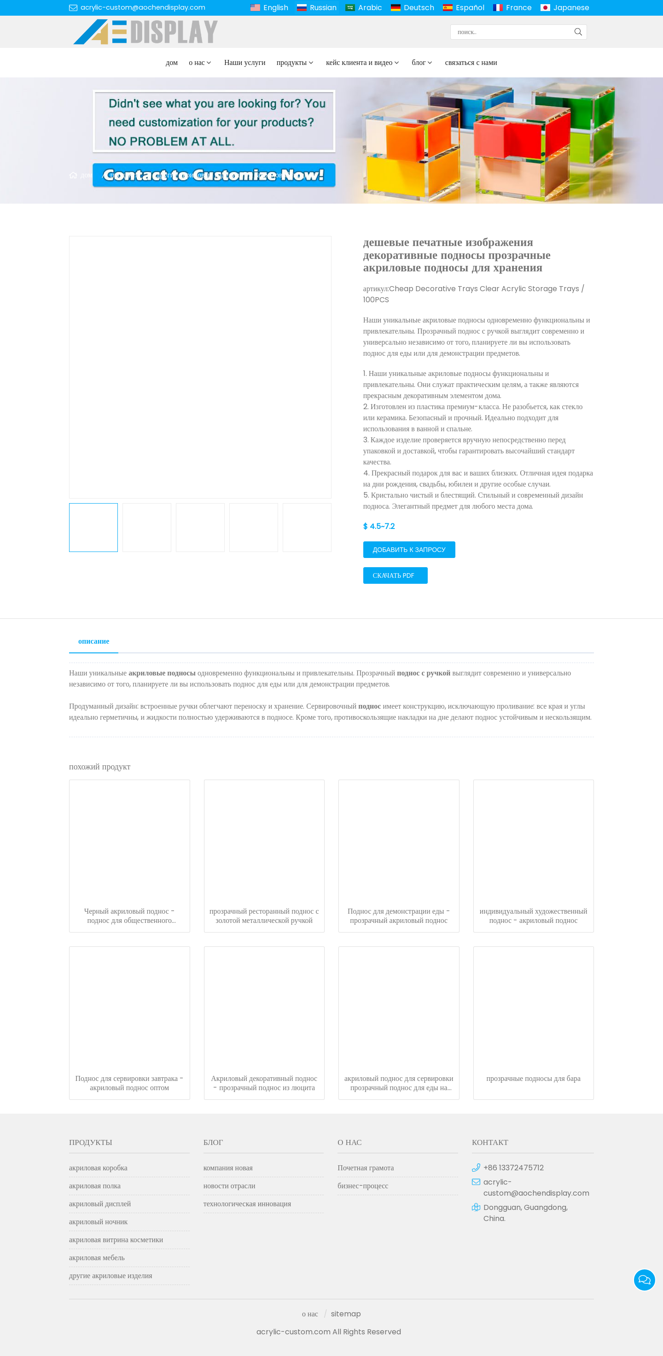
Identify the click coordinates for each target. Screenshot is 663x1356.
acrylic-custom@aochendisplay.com (143, 7)
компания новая (228, 1167)
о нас (197, 62)
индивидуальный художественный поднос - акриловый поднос (533, 916)
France (519, 7)
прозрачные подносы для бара (533, 1078)
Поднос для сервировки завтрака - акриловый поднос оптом (129, 1083)
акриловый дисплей (100, 1203)
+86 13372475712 (513, 1167)
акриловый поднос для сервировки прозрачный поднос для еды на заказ (398, 1083)
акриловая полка (95, 1185)
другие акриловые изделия (197, 175)
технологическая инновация (247, 1203)
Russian (323, 7)
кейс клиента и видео (359, 62)
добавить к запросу (409, 549)
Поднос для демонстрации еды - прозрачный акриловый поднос (399, 916)
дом (172, 62)
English (275, 7)
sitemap (346, 1314)
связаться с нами (471, 62)
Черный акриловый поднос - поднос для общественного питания (129, 916)
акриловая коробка (98, 1167)
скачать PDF (393, 575)
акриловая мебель (97, 1257)
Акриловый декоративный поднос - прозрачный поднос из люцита (264, 1083)
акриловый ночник (98, 1221)
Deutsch (419, 7)
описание (93, 641)
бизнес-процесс (362, 1185)
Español (470, 7)
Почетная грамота (365, 1167)
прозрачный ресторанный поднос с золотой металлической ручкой (264, 916)
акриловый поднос (286, 175)
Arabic (370, 7)
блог (419, 62)
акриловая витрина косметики (116, 1239)
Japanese (571, 7)
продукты (292, 62)
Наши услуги (245, 62)
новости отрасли (230, 1185)
